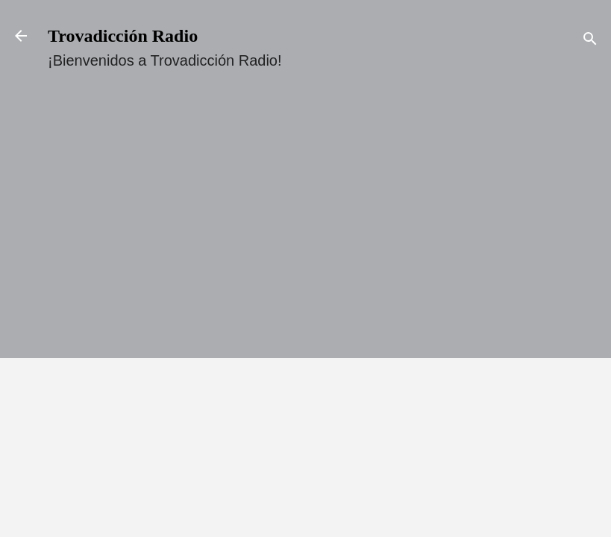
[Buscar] (590, 40)
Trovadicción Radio (123, 35)
